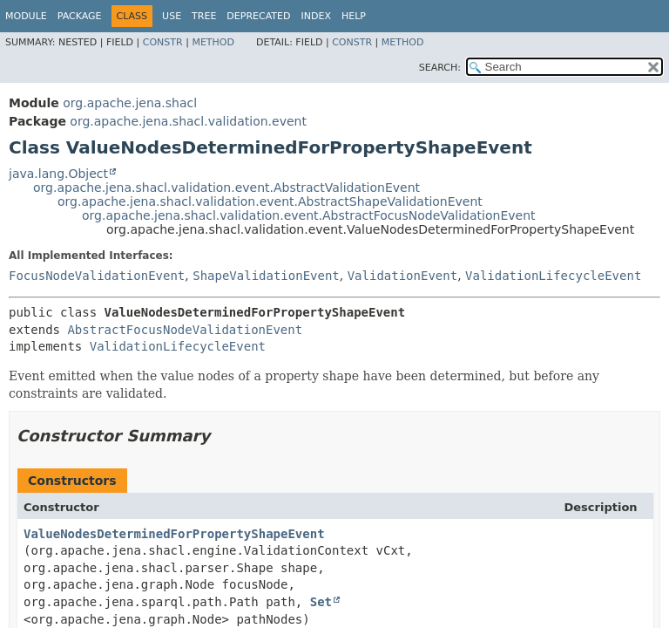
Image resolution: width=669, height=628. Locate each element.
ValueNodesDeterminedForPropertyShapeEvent (174, 534)
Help (353, 16)
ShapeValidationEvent (266, 276)
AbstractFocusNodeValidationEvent (184, 330)
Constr (163, 42)
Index (315, 16)
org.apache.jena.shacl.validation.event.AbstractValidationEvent (226, 188)
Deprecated (258, 16)
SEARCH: (440, 67)
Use (171, 16)
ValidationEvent (402, 276)
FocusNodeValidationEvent (97, 276)
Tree (204, 16)
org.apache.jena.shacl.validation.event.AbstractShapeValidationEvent (270, 201)
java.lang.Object (58, 174)
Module (26, 16)
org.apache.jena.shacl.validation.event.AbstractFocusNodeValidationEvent (309, 215)
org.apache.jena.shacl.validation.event (188, 121)
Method (213, 42)
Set (321, 602)
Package (79, 16)
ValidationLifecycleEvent (553, 276)
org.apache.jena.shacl (130, 103)
